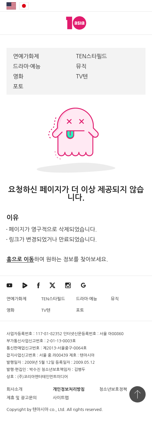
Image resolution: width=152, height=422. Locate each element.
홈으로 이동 (20, 259)
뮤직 (81, 66)
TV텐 (82, 76)
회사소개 (14, 389)
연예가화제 (26, 56)
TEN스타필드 (91, 56)
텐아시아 (40, 409)
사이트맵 (61, 398)
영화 (18, 76)
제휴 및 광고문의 (22, 398)
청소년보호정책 (113, 389)
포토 (18, 86)
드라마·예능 (27, 66)
